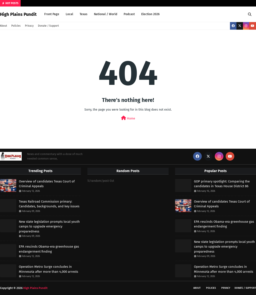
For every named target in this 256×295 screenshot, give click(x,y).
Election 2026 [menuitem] (150, 14)
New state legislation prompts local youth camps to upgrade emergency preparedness (49, 226)
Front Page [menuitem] (51, 14)
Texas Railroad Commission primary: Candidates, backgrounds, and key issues (49, 204)
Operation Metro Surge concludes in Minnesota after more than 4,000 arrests (48, 269)
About (3, 25)
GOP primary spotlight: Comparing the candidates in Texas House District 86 (222, 183)
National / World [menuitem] (105, 14)
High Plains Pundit (18, 14)
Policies (16, 25)
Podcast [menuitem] (129, 14)
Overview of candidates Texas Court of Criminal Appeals (47, 183)
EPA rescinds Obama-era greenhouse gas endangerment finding (49, 249)
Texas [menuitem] (83, 14)
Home (128, 118)
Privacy (29, 25)
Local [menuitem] (69, 14)
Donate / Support (48, 25)
